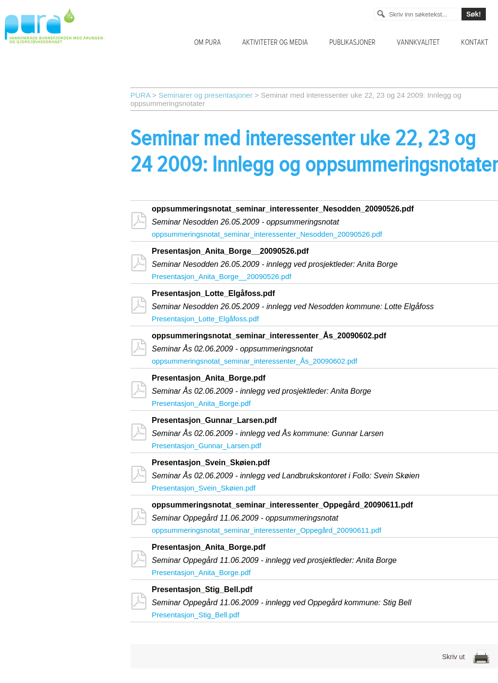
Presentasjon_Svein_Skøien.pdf (203, 488)
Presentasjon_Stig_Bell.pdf (195, 615)
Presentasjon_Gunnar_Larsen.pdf (206, 445)
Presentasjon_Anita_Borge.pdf (201, 403)
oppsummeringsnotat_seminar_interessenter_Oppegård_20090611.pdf (266, 530)
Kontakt (474, 42)
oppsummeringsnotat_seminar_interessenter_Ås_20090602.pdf (254, 361)
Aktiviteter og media (275, 42)
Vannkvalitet (418, 42)
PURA (140, 95)
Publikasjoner (352, 42)
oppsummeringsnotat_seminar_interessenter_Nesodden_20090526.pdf (267, 234)
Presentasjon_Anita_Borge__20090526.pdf (221, 276)
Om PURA (207, 42)
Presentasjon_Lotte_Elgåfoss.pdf (205, 319)
